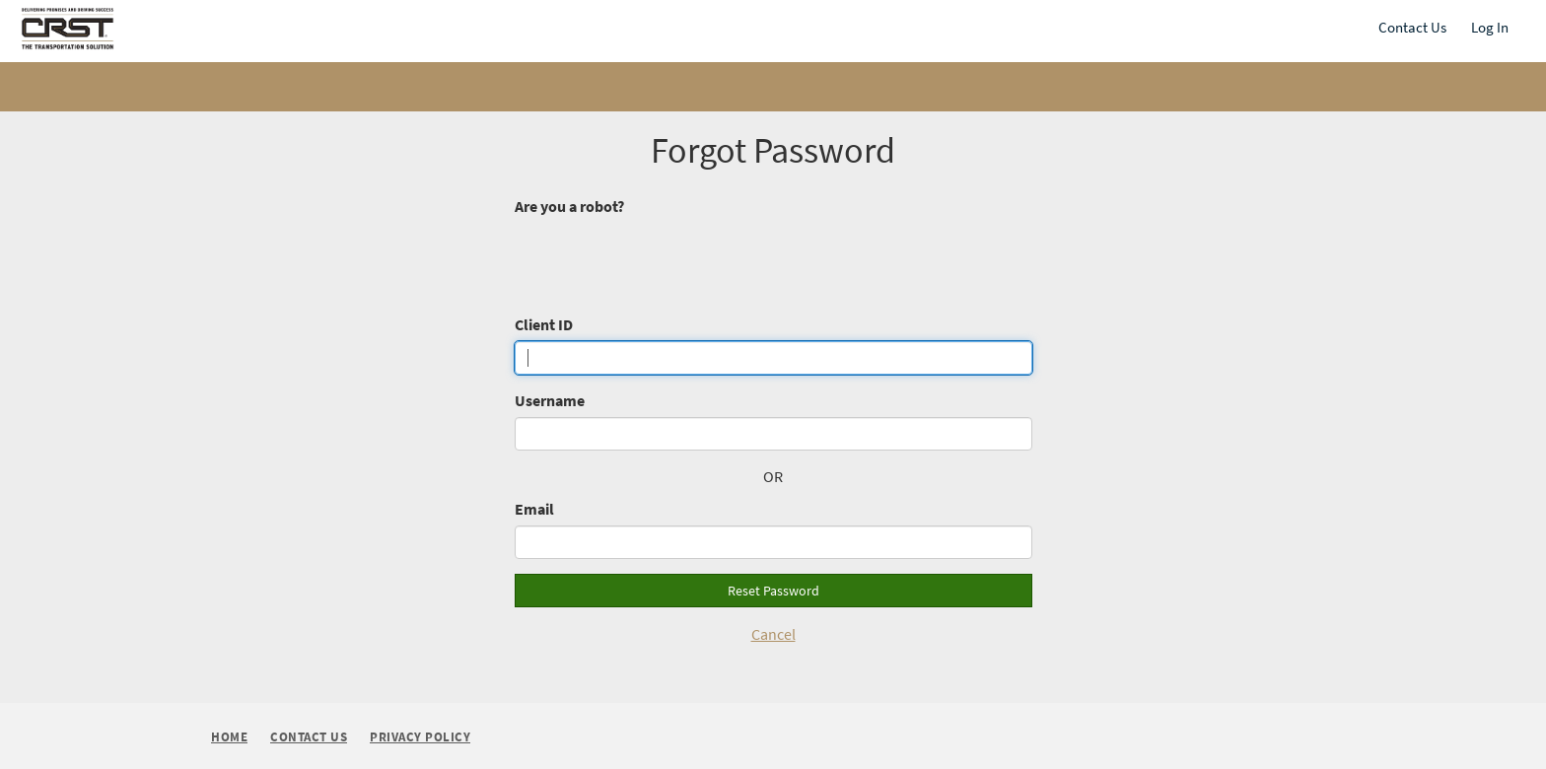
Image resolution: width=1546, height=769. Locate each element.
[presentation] (664, 260)
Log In (1490, 27)
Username (550, 400)
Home (229, 737)
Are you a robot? (569, 206)
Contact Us (1412, 27)
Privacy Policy (420, 738)
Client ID (544, 324)
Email (534, 509)
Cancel (773, 634)
